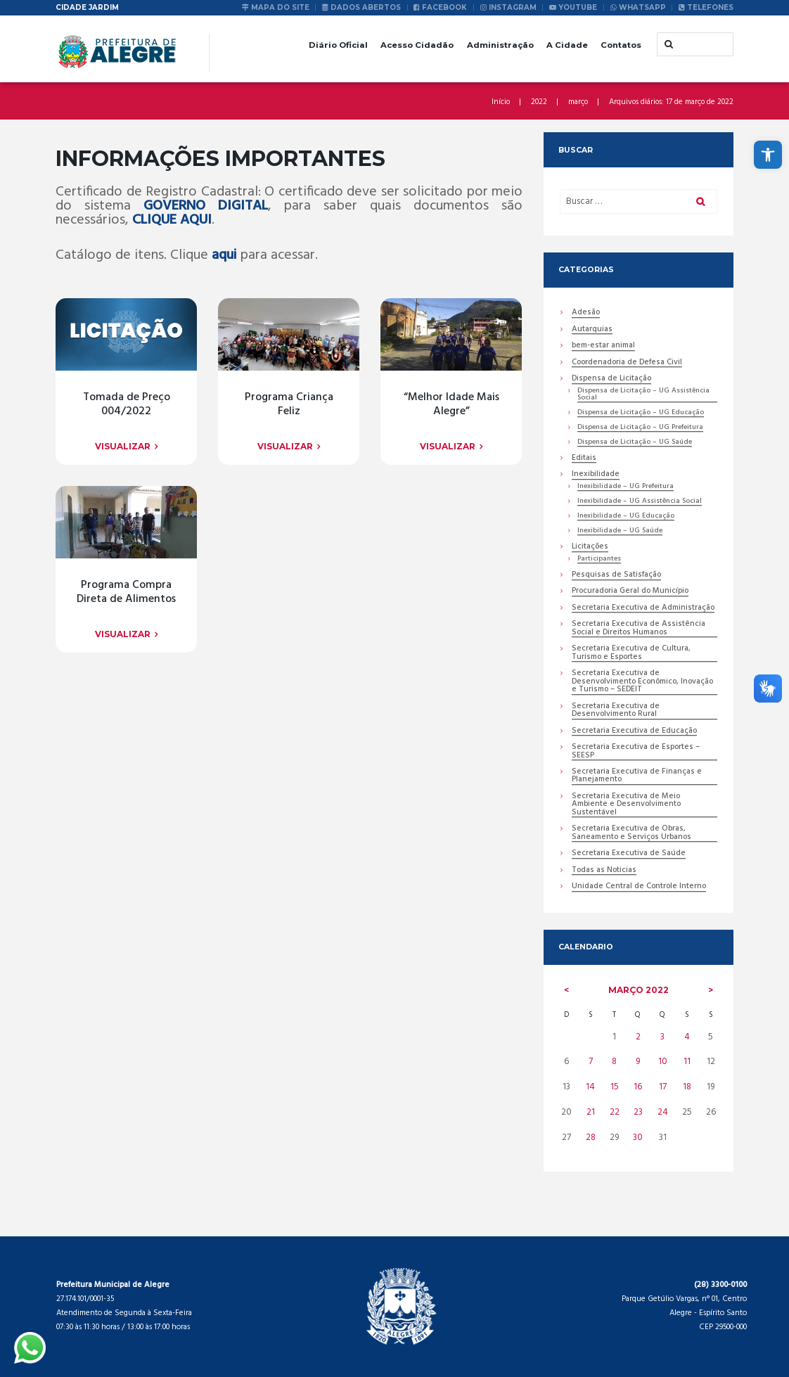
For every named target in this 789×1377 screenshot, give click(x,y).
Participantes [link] (599, 559)
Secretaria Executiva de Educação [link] (634, 731)
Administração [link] (500, 45)
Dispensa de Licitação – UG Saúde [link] (634, 443)
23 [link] (638, 1112)
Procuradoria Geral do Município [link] (630, 591)
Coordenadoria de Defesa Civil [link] (627, 363)
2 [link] (638, 1037)
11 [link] (687, 1061)
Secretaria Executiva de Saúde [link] (629, 854)
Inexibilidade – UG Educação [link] (625, 516)
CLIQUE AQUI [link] (172, 220)
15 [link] (614, 1087)
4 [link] (687, 1037)
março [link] (578, 102)
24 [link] (663, 1112)
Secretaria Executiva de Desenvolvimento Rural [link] (616, 711)
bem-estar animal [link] (603, 346)
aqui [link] (224, 255)
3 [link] (662, 1037)
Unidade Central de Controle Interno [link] (639, 887)
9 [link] (638, 1061)
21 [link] (590, 1112)
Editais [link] (584, 458)
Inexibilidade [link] (596, 475)
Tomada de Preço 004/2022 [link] (126, 404)
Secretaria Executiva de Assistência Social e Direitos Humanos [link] (638, 628)
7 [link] (591, 1061)
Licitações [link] (590, 547)
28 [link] (591, 1137)
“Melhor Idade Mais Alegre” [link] (126, 780)
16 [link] (638, 1087)
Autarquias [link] (592, 330)
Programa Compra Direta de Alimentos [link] (126, 968)
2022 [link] (539, 102)
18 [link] (687, 1087)
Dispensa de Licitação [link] (611, 379)
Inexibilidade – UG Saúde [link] (619, 531)
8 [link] (614, 1061)
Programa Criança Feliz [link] (126, 592)
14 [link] (590, 1087)
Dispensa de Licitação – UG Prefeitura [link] (640, 428)
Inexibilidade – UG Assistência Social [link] (639, 502)
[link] (768, 155)
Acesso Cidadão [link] (417, 45)
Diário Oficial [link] (338, 45)
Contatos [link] (621, 45)
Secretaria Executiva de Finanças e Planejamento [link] (637, 776)
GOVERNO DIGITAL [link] (205, 206)
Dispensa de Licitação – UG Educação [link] (640, 413)
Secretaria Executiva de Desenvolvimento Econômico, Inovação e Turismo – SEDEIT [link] (642, 682)
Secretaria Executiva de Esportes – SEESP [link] (636, 751)
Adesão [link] (586, 313)
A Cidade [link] (567, 45)
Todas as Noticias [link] (604, 871)
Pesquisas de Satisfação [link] (616, 575)
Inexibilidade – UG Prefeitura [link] (625, 487)
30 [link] (638, 1137)
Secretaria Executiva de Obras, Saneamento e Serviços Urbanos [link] (631, 833)
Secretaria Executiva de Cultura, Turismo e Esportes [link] (631, 653)
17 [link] (663, 1087)
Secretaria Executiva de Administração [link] (643, 608)
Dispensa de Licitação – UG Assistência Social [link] (643, 395)
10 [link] (662, 1061)
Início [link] (501, 102)
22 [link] (615, 1112)
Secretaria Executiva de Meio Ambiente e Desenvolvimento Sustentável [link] (626, 805)
